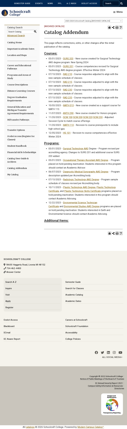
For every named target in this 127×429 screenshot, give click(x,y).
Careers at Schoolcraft (76, 320)
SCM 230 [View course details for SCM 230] (98, 117)
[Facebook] (96, 352)
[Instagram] (114, 352)
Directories (119, 388)
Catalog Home (14, 42)
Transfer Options (16, 130)
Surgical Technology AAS (75, 148)
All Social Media (112, 357)
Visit (7, 294)
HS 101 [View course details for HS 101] (67, 132)
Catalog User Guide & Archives (18, 160)
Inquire (8, 288)
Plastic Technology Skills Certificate (82, 191)
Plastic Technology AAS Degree (79, 187)
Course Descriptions (17, 84)
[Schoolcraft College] (17, 15)
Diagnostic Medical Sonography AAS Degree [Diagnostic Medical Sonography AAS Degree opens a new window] (85, 171)
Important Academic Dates (20, 49)
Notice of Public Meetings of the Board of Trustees (102, 379)
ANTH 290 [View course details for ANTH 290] (68, 113)
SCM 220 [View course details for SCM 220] (88, 117)
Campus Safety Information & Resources (105, 386)
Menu (120, 12)
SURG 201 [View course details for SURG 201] (68, 66)
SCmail (7, 332)
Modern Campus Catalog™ (90, 427)
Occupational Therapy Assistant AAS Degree (85, 160)
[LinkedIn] (108, 352)
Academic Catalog (74, 294)
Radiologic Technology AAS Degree (81, 179)
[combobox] (93, 21)
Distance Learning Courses (21, 91)
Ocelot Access (89, 3)
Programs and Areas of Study (19, 77)
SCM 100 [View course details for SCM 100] (68, 117)
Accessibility (71, 332)
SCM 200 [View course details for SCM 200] (78, 117)
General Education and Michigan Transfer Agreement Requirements (20, 110)
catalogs (30, 427)
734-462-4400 (13, 268)
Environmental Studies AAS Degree (82, 206)
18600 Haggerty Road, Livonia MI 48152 (25, 264)
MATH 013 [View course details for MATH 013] (68, 105)
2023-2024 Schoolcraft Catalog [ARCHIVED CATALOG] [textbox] (87, 21)
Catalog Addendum (17, 168)
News (50, 3)
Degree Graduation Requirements (17, 99)
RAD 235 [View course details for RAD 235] (67, 97)
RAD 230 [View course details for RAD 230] (67, 89)
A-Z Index (71, 3)
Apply (8, 301)
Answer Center (13, 272)
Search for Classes (74, 288)
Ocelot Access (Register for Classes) (21, 138)
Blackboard (9, 326)
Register (9, 307)
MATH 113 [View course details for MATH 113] (68, 125)
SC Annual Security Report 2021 (109, 383)
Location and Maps (17, 55)
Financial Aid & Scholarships (21, 152)
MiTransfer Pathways (18, 119)
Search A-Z (10, 282)
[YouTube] (120, 352)
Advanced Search (16, 35)
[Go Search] (123, 3)
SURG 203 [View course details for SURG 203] (68, 58)
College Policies (73, 339)
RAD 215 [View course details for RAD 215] (67, 82)
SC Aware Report (12, 339)
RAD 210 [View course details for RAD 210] (67, 74)
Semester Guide (22, 3)
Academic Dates (73, 301)
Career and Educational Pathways (19, 67)
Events (39, 3)
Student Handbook (17, 146)
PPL (60, 3)
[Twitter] (102, 352)
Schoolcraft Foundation (76, 326)
